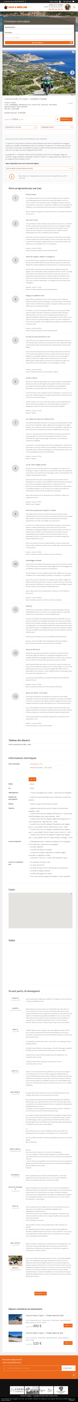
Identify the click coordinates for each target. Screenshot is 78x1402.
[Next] (72, 72)
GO (31, 779)
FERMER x (72, 1400)
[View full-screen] (73, 52)
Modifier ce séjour (13, 127)
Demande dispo (48, 127)
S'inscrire (67, 1368)
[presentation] (44, 773)
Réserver (64, 119)
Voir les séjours (37, 43)
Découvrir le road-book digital (20, 168)
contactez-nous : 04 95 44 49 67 (14, 1)
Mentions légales (26, 1396)
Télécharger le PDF (36, 764)
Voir (66, 1325)
